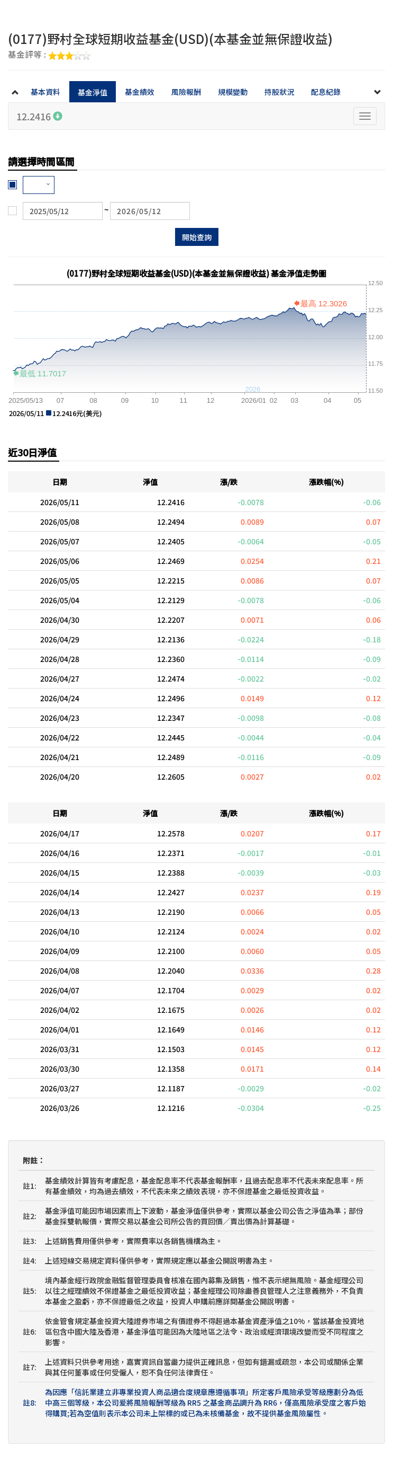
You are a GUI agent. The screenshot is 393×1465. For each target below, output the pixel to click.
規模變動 (233, 91)
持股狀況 (279, 91)
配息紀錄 (326, 91)
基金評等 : (49, 55)
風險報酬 (186, 91)
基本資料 (45, 91)
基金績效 (139, 91)
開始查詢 (197, 237)
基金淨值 (92, 92)
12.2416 (39, 116)
